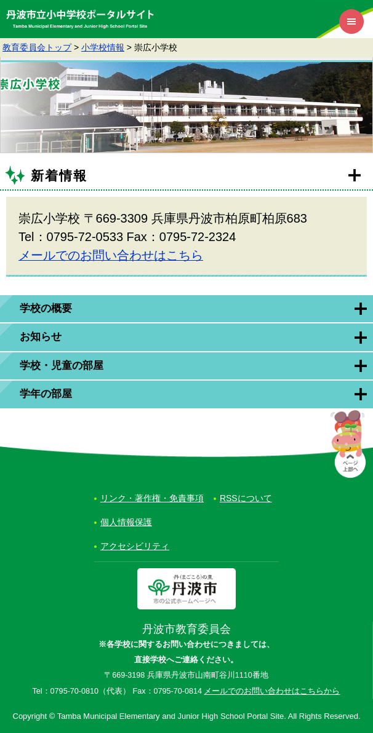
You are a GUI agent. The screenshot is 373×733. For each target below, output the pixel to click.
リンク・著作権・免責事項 (152, 498)
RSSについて (246, 498)
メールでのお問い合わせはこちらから (272, 691)
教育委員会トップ (36, 47)
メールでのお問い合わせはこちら (110, 255)
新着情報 (59, 175)
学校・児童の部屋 (61, 365)
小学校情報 (102, 47)
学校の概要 (46, 308)
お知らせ (41, 337)
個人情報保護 (126, 522)
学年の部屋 (46, 394)
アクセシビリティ (134, 546)
